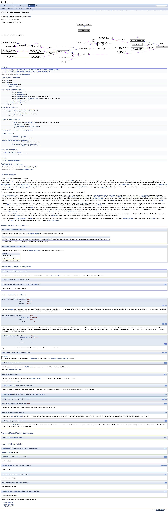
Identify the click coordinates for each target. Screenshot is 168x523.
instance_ (19, 152)
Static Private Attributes (152, 10)
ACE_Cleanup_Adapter (19, 186)
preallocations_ (25, 140)
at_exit (18, 96)
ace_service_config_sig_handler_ (29, 144)
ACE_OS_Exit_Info (16, 136)
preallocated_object (13, 110)
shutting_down (20, 94)
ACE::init (152, 218)
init (8, 80)
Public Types (95, 10)
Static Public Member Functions (115, 10)
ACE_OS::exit (50, 211)
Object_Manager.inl (9, 506)
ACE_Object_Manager (12, 84)
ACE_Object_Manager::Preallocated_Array (151, 197)
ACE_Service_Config (26, 146)
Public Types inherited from (15, 74)
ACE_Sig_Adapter (15, 144)
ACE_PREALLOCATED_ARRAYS (42, 71)
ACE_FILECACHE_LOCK (22, 70)
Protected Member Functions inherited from (19, 167)
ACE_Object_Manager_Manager (12, 160)
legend (84, 32)
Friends (158, 10)
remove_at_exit (20, 100)
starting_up (19, 92)
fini (8, 82)
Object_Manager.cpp (9, 504)
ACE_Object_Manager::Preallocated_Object (103, 197)
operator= (16, 130)
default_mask (20, 102)
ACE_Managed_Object (23, 184)
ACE (8, 16)
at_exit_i (16, 122)
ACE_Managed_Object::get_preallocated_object (80, 197)
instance (19, 104)
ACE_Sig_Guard (33, 358)
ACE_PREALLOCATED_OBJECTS (51, 70)
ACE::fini (12, 220)
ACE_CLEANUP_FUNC (32, 98)
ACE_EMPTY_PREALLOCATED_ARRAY (25, 71)
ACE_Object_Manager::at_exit (9, 195)
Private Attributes (144, 10)
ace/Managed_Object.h (125, 184)
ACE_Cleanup (24, 96)
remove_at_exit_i (18, 124)
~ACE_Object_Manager (12, 86)
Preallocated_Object (10, 70)
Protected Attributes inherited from (17, 169)
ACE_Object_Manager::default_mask (59, 358)
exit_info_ (23, 136)
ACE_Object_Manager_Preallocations (11, 140)
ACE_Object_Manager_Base (23, 74)
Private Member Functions (135, 10)
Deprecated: (5, 356)
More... (30, 16)
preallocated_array (12, 114)
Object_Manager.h (8, 502)
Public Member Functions (103, 10)
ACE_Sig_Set (12, 102)
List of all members (164, 10)
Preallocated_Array (10, 71)
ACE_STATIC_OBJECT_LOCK (35, 70)
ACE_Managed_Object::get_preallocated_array (129, 197)
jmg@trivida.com (55, 215)
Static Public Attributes (125, 10)
